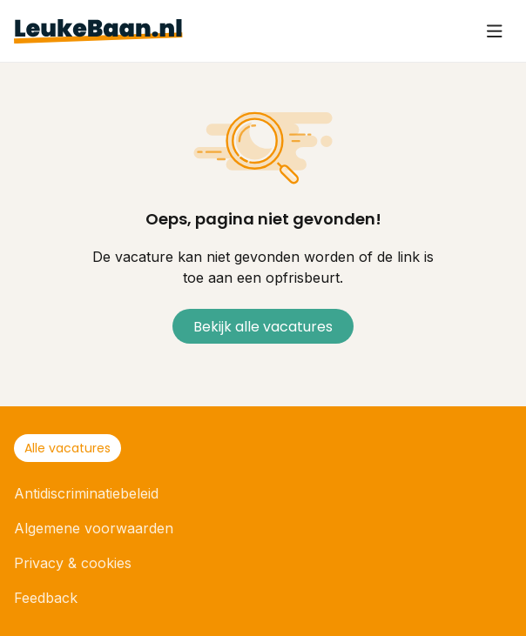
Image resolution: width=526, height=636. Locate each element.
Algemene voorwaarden (93, 528)
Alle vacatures (67, 448)
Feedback (46, 597)
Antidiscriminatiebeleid (86, 493)
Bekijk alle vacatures (263, 327)
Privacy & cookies (73, 563)
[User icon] (494, 31)
